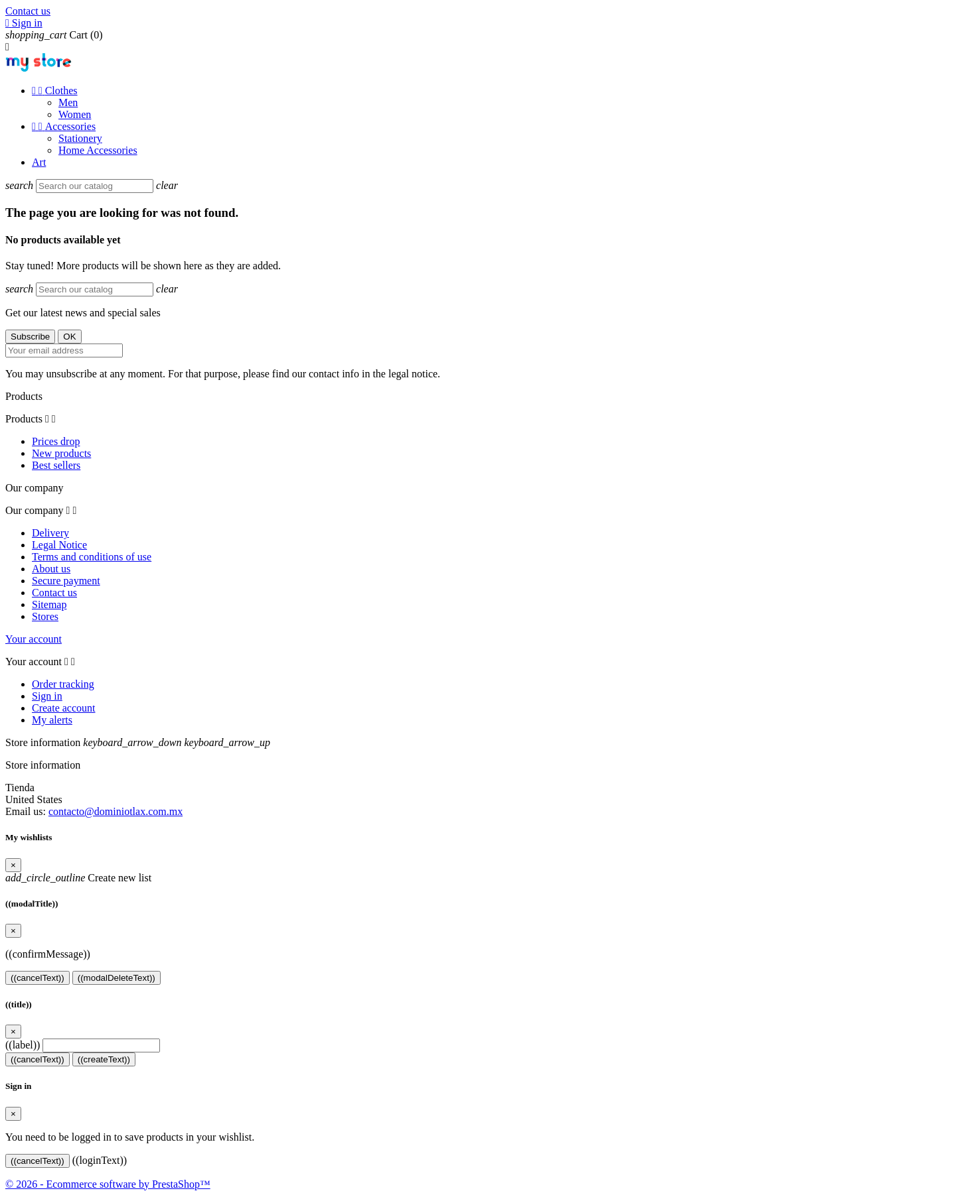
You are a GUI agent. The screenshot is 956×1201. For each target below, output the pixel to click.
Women (74, 114)
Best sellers (56, 465)
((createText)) (104, 1059)
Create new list (78, 877)
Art (39, 162)
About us (51, 568)
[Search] (94, 186)
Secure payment (66, 580)
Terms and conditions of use (91, 556)
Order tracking (63, 684)
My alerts (52, 720)
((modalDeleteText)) (116, 978)
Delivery (50, 532)
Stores (45, 616)
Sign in (47, 696)
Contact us (27, 11)
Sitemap (49, 604)
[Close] (13, 865)
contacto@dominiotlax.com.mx (115, 811)
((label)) (22, 1044)
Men (68, 102)
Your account (33, 639)
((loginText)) (99, 1160)
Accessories (64, 126)
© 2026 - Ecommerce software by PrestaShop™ (107, 1184)
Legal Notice (59, 544)
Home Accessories (97, 150)
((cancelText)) (37, 978)
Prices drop (56, 441)
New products (61, 453)
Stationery (80, 138)
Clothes (55, 90)
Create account (64, 708)
